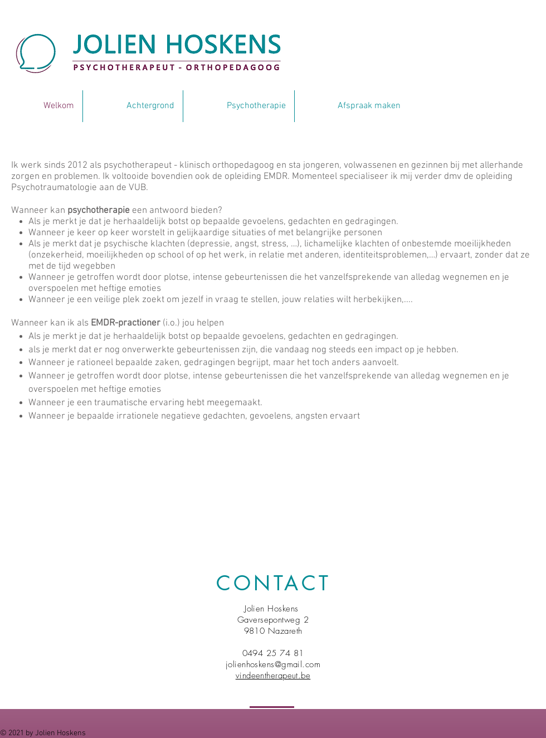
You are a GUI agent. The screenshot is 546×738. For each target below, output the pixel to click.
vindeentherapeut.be (273, 675)
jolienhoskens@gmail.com (273, 664)
